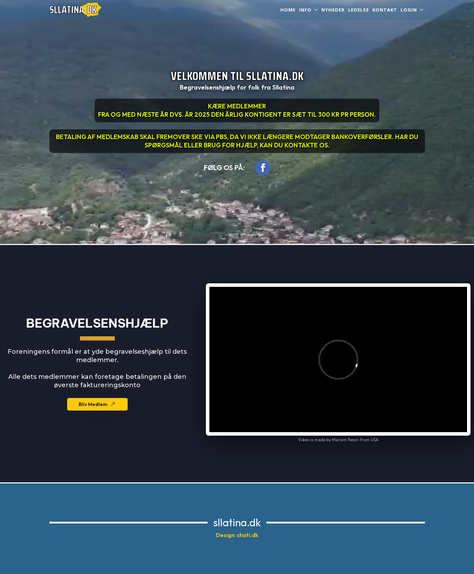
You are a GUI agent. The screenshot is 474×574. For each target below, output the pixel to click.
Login (409, 10)
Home (288, 10)
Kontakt (384, 10)
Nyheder (333, 10)
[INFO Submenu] (316, 10)
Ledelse (358, 10)
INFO (305, 10)
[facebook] (263, 167)
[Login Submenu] (421, 10)
